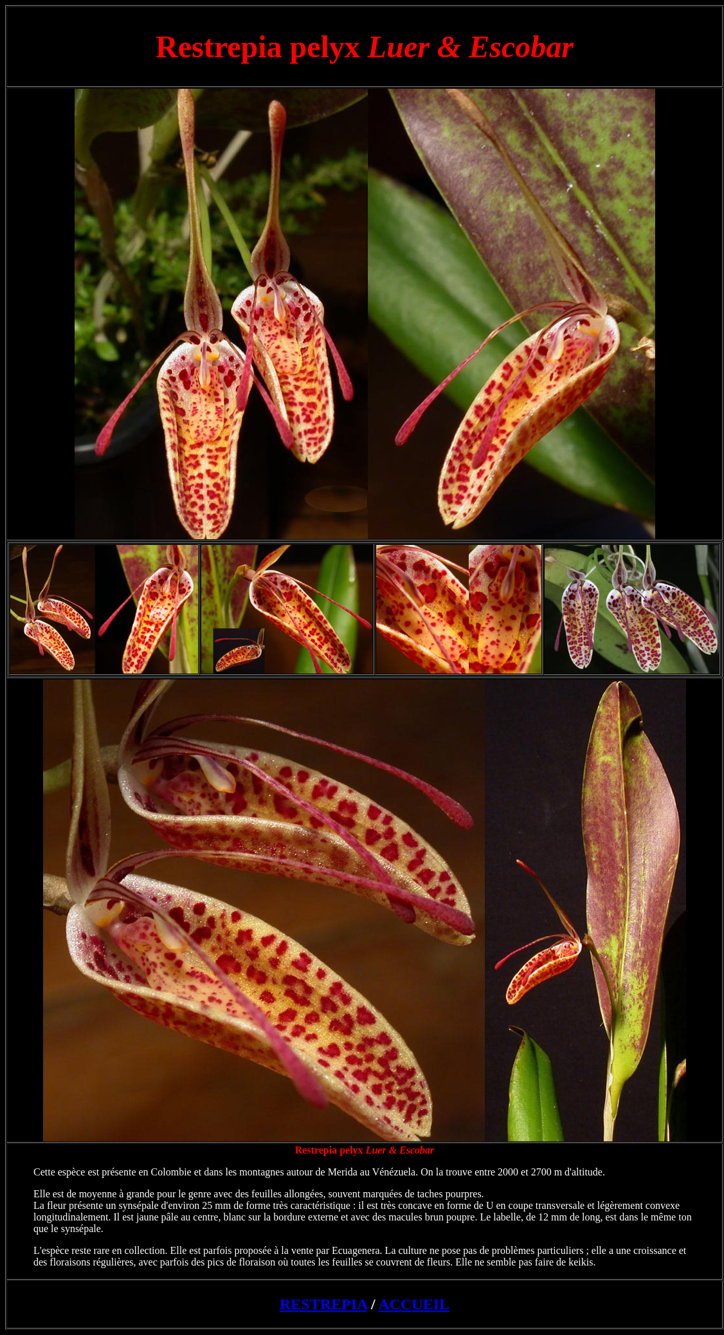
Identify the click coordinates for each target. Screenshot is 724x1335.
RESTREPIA (323, 1304)
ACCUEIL (413, 1304)
